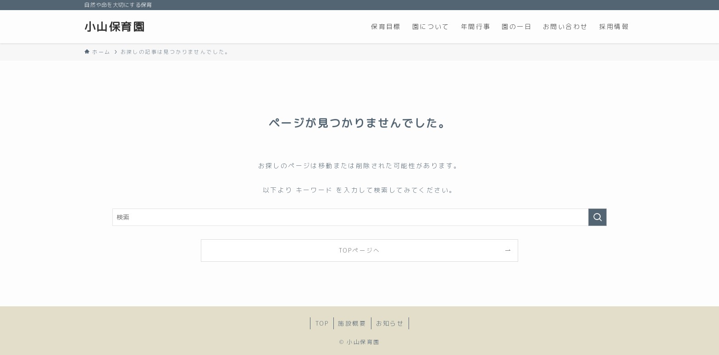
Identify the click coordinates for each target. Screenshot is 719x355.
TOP (322, 323)
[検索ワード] (359, 217)
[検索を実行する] (597, 217)
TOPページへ (359, 250)
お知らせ (390, 323)
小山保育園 (114, 26)
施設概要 (352, 323)
